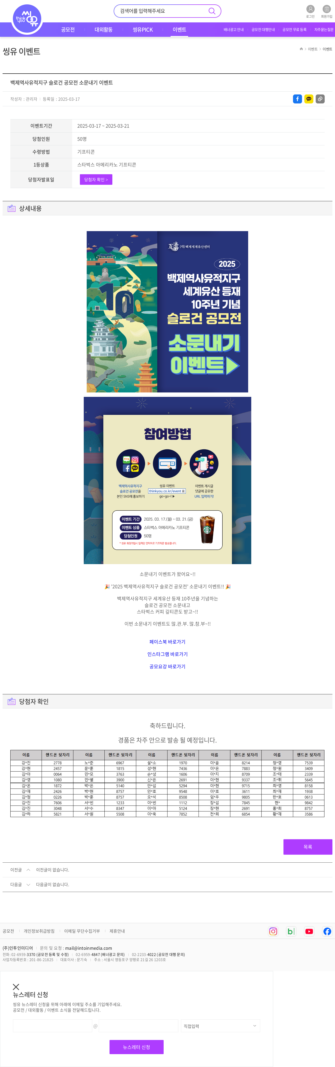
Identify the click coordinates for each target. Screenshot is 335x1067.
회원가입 (326, 11)
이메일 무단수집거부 (82, 931)
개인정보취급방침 (39, 931)
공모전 (8, 931)
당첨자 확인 (96, 179)
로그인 (310, 11)
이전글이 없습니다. (52, 870)
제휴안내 (117, 931)
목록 (308, 846)
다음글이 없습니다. (52, 884)
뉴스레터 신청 (136, 1047)
